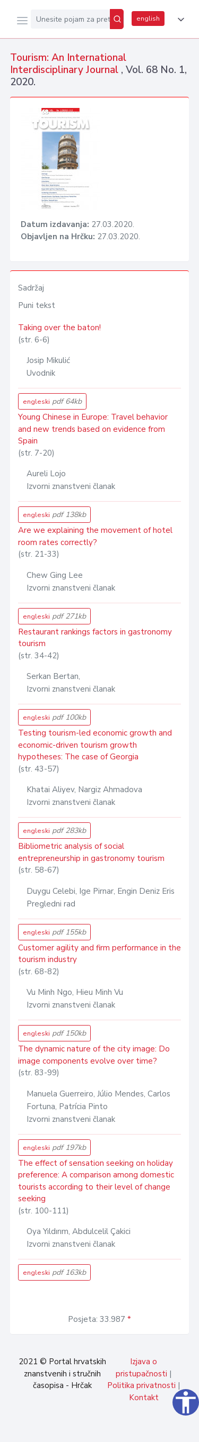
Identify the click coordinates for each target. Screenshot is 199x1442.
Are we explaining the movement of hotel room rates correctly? (95, 536)
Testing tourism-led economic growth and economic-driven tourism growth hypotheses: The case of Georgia (95, 745)
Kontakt (144, 1397)
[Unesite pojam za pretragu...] (70, 19)
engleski (52, 401)
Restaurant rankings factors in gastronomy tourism (95, 638)
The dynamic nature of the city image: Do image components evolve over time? (94, 1055)
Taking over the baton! (59, 327)
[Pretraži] (117, 19)
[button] (179, 19)
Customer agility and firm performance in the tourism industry (99, 953)
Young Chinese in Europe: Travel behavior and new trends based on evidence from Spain (93, 429)
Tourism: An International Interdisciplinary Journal (68, 64)
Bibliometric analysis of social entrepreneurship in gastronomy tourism (91, 852)
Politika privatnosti (141, 1385)
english (148, 18)
